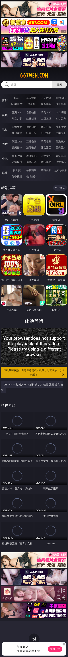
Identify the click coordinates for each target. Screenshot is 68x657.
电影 (5, 129)
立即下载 (55, 649)
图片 (5, 144)
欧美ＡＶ (46, 112)
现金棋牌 (46, 104)
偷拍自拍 (31, 127)
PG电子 (17, 98)
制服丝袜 (17, 133)
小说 (5, 158)
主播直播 (46, 118)
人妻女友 (46, 155)
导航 (5, 173)
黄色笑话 (46, 162)
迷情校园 (17, 162)
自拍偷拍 (31, 112)
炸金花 (31, 104)
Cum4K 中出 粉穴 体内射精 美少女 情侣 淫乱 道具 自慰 (32, 387)
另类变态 (61, 133)
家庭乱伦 (31, 155)
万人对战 (46, 98)
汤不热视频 (60, 170)
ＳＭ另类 (61, 118)
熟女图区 (46, 147)
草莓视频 (46, 170)
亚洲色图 (31, 141)
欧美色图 (46, 141)
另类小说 (31, 162)
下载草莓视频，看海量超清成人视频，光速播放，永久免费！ (34, 372)
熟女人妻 (17, 118)
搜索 (59, 84)
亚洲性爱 (17, 127)
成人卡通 (46, 127)
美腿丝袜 (17, 147)
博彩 (5, 101)
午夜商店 (31, 170)
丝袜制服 (31, 118)
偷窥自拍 (17, 141)
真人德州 (31, 98)
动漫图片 (61, 141)
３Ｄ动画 (61, 112)
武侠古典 (61, 155)
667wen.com (34, 75)
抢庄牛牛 (61, 104)
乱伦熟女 (46, 133)
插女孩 (17, 170)
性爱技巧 (61, 162)
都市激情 (17, 155)
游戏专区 (61, 98)
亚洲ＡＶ (17, 112)
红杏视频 (17, 176)
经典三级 (31, 133)
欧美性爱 (61, 127)
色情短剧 (31, 176)
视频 (5, 115)
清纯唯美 (31, 147)
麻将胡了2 (17, 104)
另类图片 (61, 147)
